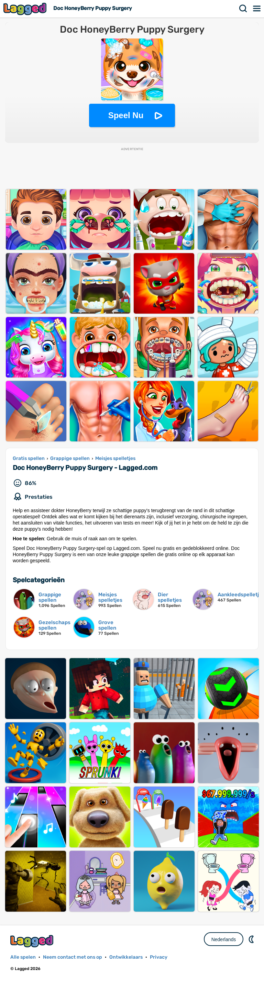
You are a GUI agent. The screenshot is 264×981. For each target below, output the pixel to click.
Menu (257, 8)
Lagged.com (32, 941)
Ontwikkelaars (126, 957)
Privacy (158, 957)
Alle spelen (23, 957)
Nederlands (223, 939)
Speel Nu (126, 115)
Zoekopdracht (243, 8)
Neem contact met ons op (72, 957)
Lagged (25, 9)
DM (252, 939)
